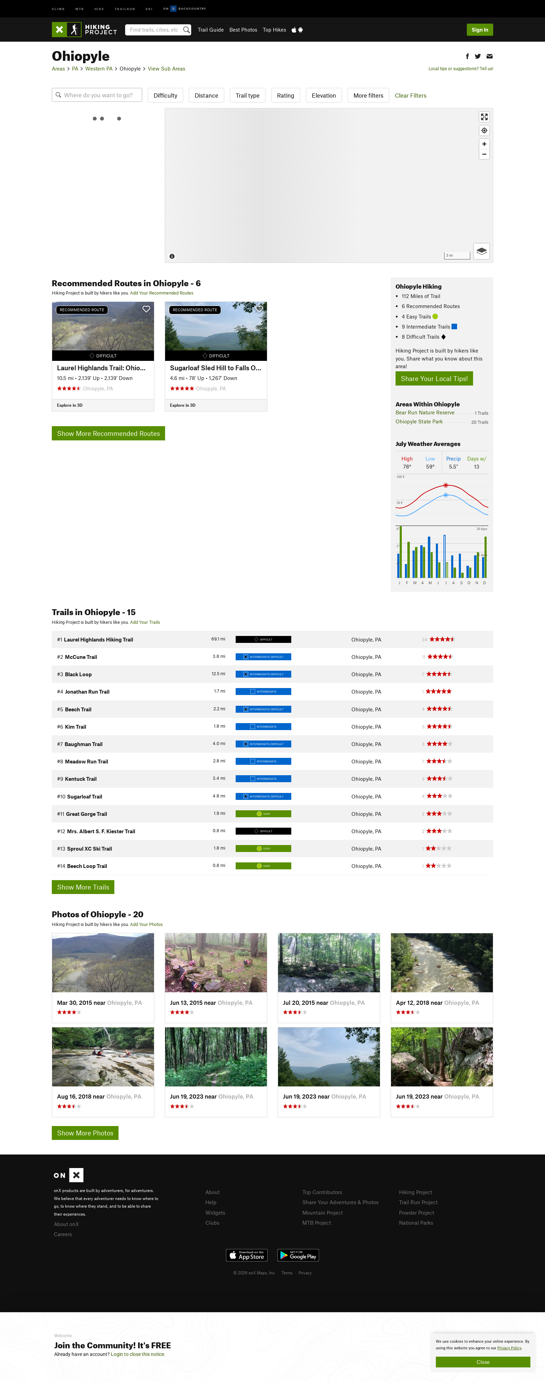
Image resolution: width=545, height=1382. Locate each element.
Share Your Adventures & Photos (340, 1202)
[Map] (329, 185)
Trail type (248, 95)
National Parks (416, 1222)
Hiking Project (415, 1192)
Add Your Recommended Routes (161, 293)
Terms (287, 1272)
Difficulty (165, 95)
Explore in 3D (69, 405)
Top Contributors (322, 1192)
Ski (149, 8)
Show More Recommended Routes (108, 433)
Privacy (305, 1272)
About (212, 1192)
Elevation (324, 95)
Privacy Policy (509, 1348)
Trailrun (125, 8)
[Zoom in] (484, 144)
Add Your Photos (146, 924)
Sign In (480, 29)
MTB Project (316, 1222)
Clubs (212, 1222)
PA (75, 68)
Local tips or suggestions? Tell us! (461, 68)
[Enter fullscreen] (484, 117)
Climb (58, 8)
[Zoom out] (484, 154)
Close (483, 1362)
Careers (63, 1234)
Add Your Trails (145, 622)
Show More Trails (83, 887)
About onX (66, 1224)
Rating (285, 95)
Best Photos (243, 29)
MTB (79, 8)
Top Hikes (274, 29)
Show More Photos (85, 1133)
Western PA (99, 68)
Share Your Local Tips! (434, 378)
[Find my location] (484, 130)
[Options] (481, 251)
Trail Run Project (418, 1202)
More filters (368, 95)
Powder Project (416, 1212)
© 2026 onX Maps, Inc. (254, 1272)
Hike (99, 8)
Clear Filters (410, 95)
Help (211, 1202)
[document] (483, 1352)
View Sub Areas (166, 68)
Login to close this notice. (138, 1354)
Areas (58, 68)
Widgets (215, 1212)
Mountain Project (322, 1212)
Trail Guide (211, 29)
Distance (206, 95)
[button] (467, 55)
